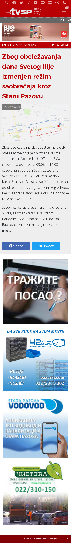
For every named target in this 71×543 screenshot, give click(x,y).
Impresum (27, 539)
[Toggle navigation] (64, 11)
